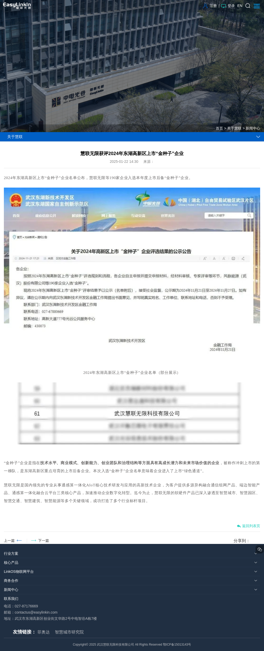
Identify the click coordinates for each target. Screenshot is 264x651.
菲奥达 (43, 632)
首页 (219, 128)
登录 (228, 6)
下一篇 (43, 541)
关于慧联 (234, 128)
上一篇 (9, 541)
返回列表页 (248, 526)
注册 (210, 6)
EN (239, 6)
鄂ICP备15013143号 (177, 644)
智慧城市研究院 (69, 632)
